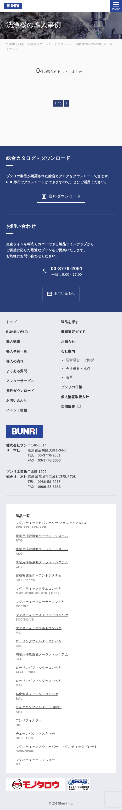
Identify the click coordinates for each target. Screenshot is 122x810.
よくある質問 (16, 371)
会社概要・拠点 (78, 369)
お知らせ (68, 341)
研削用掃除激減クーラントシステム (42, 536)
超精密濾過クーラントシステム (39, 575)
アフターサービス (20, 381)
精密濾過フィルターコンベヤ (37, 694)
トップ (11, 322)
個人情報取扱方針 (75, 397)
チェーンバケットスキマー (35, 733)
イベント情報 (16, 410)
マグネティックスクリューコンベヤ (42, 615)
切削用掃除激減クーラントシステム (42, 654)
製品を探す (70, 322)
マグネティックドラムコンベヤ (39, 588)
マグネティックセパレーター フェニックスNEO (51, 523)
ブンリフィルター (29, 720)
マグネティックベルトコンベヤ (39, 628)
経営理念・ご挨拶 (80, 360)
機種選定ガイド (73, 332)
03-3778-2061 (67, 268)
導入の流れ (15, 361)
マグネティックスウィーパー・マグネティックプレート (57, 746)
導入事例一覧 (16, 351)
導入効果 (13, 341)
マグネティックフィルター (35, 760)
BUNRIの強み (17, 332)
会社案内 (68, 351)
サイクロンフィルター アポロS (39, 707)
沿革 (69, 377)
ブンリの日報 (71, 387)
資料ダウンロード (65, 196)
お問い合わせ (64, 293)
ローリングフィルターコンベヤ (39, 641)
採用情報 (68, 407)
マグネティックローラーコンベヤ (40, 602)
